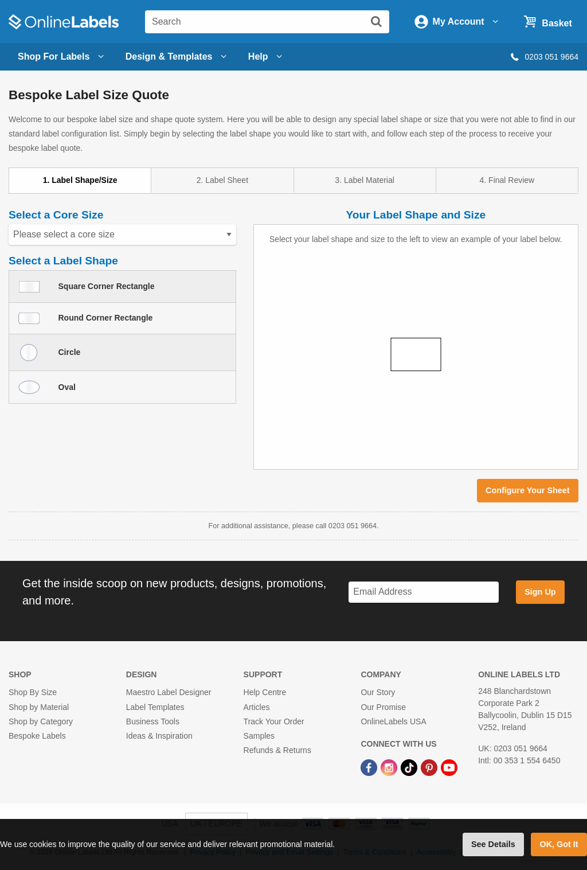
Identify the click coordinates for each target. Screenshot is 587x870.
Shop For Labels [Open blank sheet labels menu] (62, 57)
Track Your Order (274, 721)
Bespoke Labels (37, 735)
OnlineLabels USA (393, 721)
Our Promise (383, 707)
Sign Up (540, 591)
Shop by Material (39, 707)
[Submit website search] (376, 21)
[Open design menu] (177, 57)
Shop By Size (33, 692)
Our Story (378, 692)
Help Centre (265, 692)
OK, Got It (558, 844)
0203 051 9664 (543, 56)
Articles (257, 707)
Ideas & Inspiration (159, 735)
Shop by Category (41, 721)
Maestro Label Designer (169, 692)
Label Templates (155, 707)
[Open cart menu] (546, 21)
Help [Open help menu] (266, 57)
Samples (259, 735)
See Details (493, 844)
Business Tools (152, 721)
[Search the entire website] (267, 21)
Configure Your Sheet (528, 490)
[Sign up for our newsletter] (424, 592)
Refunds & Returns (277, 750)
